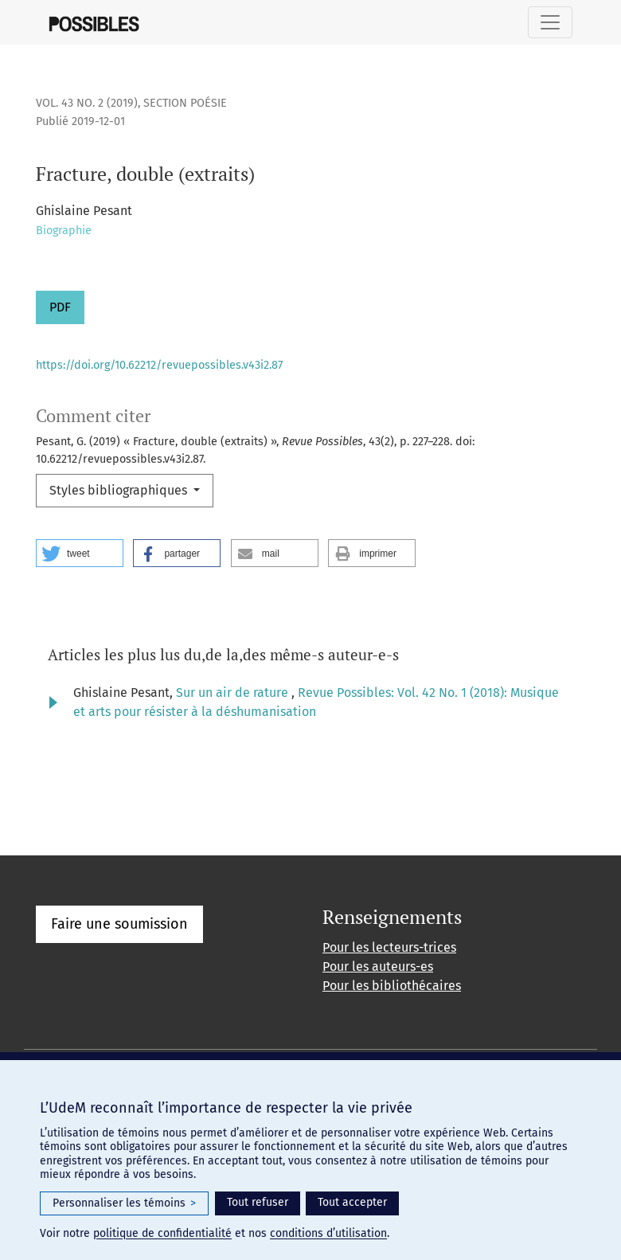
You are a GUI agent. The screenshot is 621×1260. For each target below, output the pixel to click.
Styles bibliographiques (119, 490)
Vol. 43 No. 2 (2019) (87, 103)
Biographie (64, 230)
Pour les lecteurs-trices (389, 947)
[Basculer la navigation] (550, 22)
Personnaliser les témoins (124, 1203)
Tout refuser (257, 1202)
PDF (60, 307)
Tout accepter (352, 1202)
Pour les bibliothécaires (391, 985)
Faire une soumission (119, 924)
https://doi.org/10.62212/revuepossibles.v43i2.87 (159, 365)
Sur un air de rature (233, 692)
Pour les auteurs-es (377, 966)
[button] (79, 553)
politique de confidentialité (162, 1233)
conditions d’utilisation (328, 1233)
